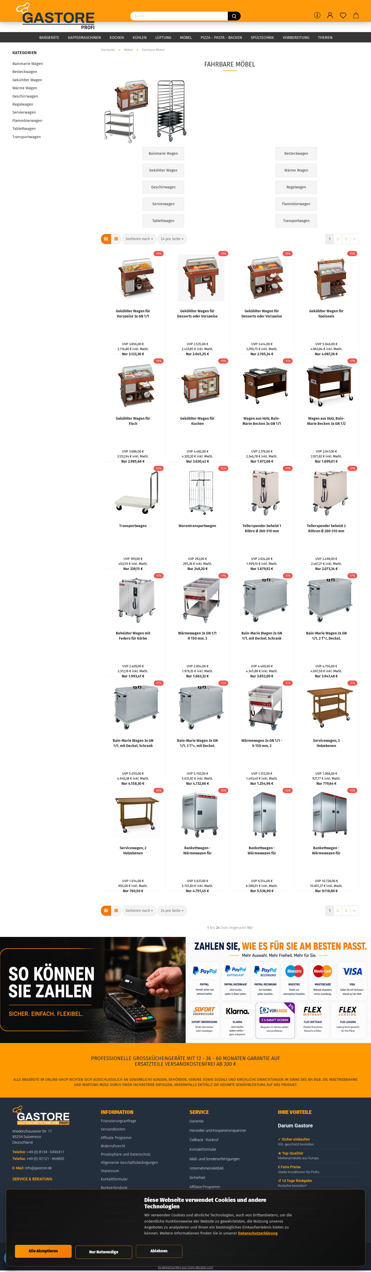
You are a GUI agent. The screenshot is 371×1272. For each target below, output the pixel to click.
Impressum (110, 1171)
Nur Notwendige (103, 1250)
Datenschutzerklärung (257, 1230)
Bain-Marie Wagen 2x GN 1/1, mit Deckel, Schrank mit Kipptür (261, 635)
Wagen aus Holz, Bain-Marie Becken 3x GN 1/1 (262, 420)
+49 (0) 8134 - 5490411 (45, 1152)
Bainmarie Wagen (27, 63)
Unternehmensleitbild (206, 1168)
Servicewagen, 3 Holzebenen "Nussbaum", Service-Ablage (326, 742)
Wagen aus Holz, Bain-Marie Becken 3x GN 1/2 (326, 420)
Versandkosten (113, 1129)
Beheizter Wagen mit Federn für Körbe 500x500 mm (133, 635)
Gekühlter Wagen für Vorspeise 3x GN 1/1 (133, 313)
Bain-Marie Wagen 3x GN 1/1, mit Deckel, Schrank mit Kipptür (133, 742)
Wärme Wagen (24, 88)
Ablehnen (159, 1249)
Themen (325, 37)
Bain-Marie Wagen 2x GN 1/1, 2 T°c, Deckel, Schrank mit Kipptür (326, 635)
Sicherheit (197, 1177)
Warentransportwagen (197, 526)
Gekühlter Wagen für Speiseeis (326, 313)
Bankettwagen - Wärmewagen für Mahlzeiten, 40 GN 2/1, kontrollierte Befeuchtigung (326, 850)
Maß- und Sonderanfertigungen (215, 1159)
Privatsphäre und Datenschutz (125, 1154)
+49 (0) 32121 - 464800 (45, 1159)
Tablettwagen (24, 128)
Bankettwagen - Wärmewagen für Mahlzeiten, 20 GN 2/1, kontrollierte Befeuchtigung (262, 850)
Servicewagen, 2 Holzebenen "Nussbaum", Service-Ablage (133, 850)
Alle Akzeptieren (43, 1249)
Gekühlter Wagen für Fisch (133, 420)
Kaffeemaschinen (84, 37)
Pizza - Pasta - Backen (221, 37)
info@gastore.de (38, 1168)
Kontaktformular (114, 1179)
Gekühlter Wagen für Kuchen (197, 420)
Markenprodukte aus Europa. (298, 1158)
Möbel (186, 37)
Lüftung (163, 37)
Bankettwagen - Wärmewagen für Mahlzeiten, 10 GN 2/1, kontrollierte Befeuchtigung (197, 850)
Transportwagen (133, 526)
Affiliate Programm (116, 1138)
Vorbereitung (296, 37)
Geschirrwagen (25, 96)
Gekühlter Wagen (27, 80)
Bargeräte (49, 37)
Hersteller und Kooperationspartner (218, 1130)
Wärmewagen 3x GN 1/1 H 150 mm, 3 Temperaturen (197, 635)
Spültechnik (262, 37)
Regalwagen (22, 104)
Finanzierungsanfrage (118, 1121)
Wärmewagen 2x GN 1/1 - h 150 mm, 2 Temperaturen (261, 742)
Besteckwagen (24, 71)
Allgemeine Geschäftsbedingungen (129, 1162)
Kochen (117, 37)
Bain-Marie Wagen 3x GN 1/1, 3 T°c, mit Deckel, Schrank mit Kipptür (197, 742)
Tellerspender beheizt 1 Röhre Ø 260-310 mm (262, 528)
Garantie (196, 1121)
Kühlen (140, 37)
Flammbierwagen (27, 120)
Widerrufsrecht (113, 1146)
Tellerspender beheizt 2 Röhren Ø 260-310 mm (326, 528)
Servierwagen (24, 112)
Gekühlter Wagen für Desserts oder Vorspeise (197, 313)
